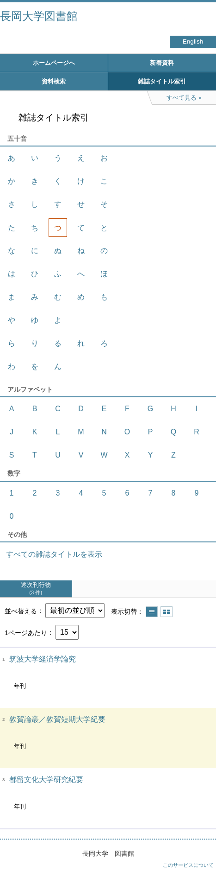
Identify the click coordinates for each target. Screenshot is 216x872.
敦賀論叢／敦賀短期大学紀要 (57, 719)
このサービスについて (188, 865)
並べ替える (21, 610)
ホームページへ (54, 62)
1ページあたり (26, 632)
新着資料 (162, 62)
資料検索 (54, 81)
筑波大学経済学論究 (42, 659)
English (193, 41)
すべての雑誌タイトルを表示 (54, 554)
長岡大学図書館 (39, 16)
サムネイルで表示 (166, 611)
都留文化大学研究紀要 (46, 779)
